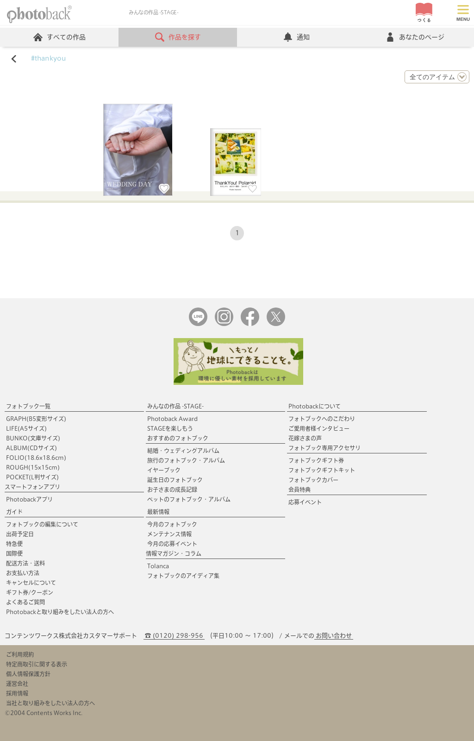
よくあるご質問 (25, 602)
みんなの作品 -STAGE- (175, 406)
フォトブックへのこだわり (321, 418)
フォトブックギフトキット (321, 470)
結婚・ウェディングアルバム (183, 450)
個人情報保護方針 (28, 674)
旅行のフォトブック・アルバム (186, 460)
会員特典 (299, 489)
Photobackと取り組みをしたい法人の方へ (60, 612)
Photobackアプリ (29, 499)
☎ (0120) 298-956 (174, 636)
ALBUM (31, 448)
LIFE (26, 428)
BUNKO (33, 438)
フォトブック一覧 (28, 406)
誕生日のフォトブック (175, 480)
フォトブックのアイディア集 (183, 575)
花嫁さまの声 (305, 438)
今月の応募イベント (172, 543)
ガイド (14, 512)
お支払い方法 (22, 573)
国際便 (14, 553)
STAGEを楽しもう (170, 428)
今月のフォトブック (172, 524)
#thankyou (48, 58)
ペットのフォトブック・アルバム (189, 499)
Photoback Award (172, 418)
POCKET (32, 477)
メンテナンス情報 (169, 534)
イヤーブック (164, 470)
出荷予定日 (20, 534)
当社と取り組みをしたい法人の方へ (50, 703)
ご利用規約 (20, 654)
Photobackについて (314, 406)
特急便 (14, 543)
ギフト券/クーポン (29, 592)
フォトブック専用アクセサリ (324, 448)
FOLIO (36, 457)
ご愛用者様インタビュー (318, 428)
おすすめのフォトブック (177, 438)
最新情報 (158, 512)
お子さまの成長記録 (172, 489)
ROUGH (33, 467)
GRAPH (36, 418)
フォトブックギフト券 (316, 460)
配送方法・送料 (25, 563)
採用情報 (17, 693)
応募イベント (305, 502)
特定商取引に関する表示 (36, 664)
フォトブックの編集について (42, 524)
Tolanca (158, 566)
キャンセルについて (31, 582)
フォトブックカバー (313, 480)
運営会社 (17, 683)
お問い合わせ (334, 636)
